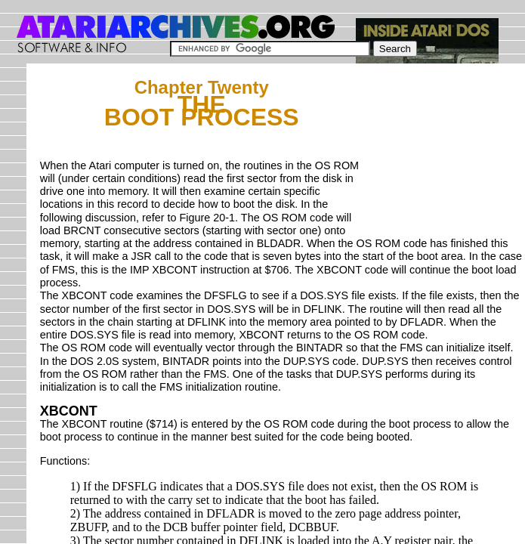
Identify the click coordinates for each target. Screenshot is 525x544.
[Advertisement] (444, 152)
